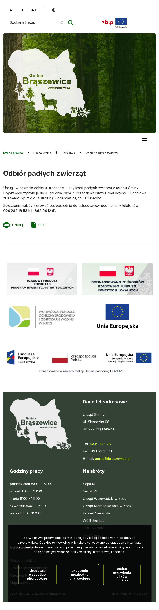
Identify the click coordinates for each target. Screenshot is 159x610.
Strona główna (13, 152)
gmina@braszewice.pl (112, 458)
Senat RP (90, 491)
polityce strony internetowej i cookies (97, 566)
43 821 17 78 (100, 444)
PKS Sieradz (93, 535)
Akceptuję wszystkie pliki (37, 588)
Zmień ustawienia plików (122, 588)
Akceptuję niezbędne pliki (79, 588)
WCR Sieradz (93, 520)
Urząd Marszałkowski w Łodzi (107, 505)
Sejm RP (90, 483)
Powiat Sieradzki (96, 513)
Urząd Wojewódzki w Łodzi (105, 498)
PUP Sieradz (93, 527)
